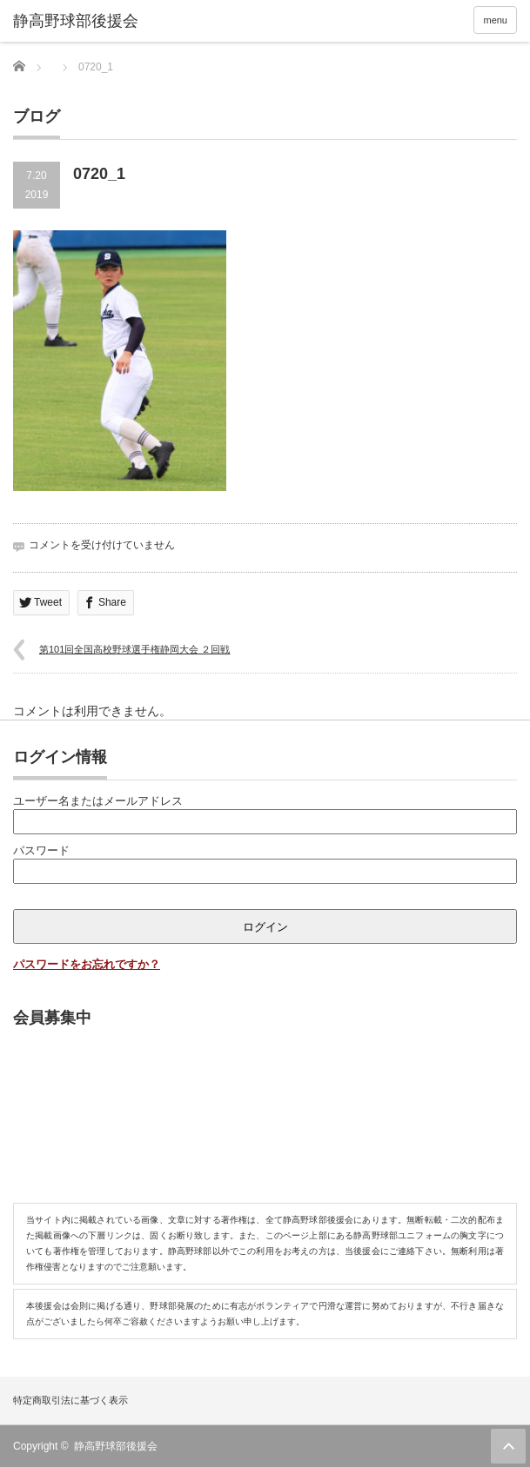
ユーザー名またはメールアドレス (98, 800)
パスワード (41, 850)
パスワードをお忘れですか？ (86, 964)
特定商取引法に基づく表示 (70, 1400)
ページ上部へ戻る (508, 1446)
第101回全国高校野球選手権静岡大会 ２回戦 (134, 649)
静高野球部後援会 (116, 1446)
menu (495, 20)
